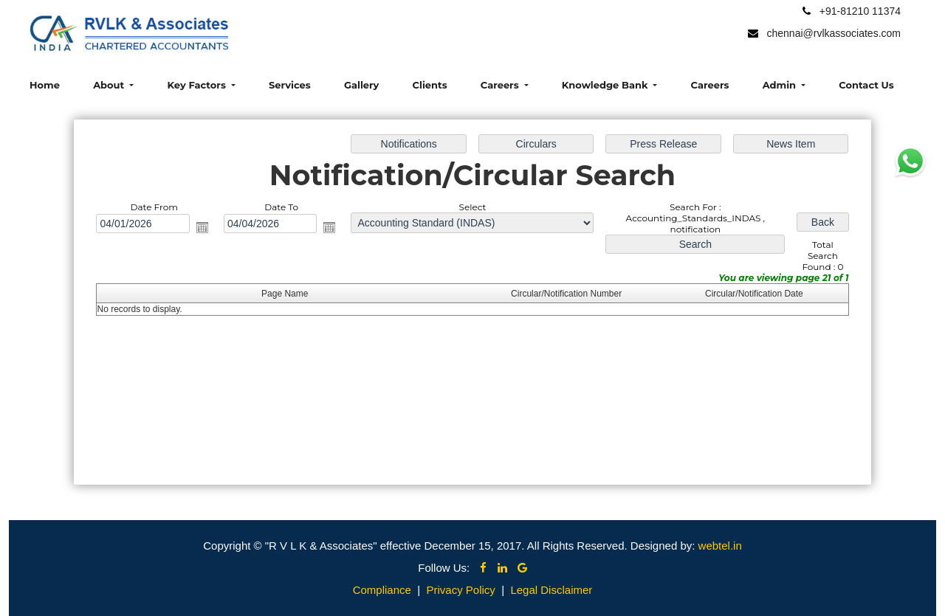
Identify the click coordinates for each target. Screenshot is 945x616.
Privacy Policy (460, 590)
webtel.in (720, 545)
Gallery (361, 85)
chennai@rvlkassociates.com (833, 33)
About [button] (110, 85)
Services (290, 85)
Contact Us (866, 85)
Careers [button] (501, 85)
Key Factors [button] (197, 85)
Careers (710, 85)
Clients (430, 85)
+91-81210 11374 (860, 11)
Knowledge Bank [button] (606, 85)
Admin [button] (781, 85)
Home (45, 85)
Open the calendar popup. (203, 227)
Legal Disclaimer (551, 590)
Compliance (382, 590)
